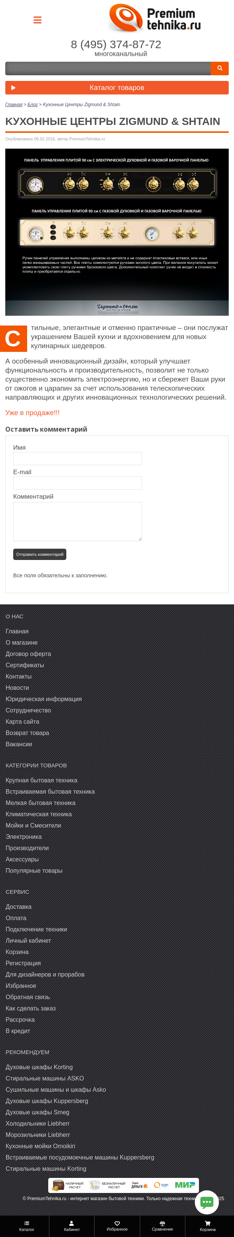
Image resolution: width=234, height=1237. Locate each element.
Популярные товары (34, 870)
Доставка (19, 907)
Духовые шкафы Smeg (37, 1112)
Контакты (19, 676)
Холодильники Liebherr (38, 1123)
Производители (27, 848)
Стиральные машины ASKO (45, 1078)
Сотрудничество (28, 710)
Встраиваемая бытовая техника (50, 791)
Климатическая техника (39, 814)
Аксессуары (22, 859)
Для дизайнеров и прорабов (45, 974)
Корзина (17, 952)
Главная (17, 631)
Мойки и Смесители (33, 825)
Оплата (16, 918)
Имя (23, 447)
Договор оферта (28, 654)
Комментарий (33, 496)
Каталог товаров (76, 88)
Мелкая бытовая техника (40, 803)
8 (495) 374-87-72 (116, 44)
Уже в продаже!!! (32, 413)
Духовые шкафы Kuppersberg (47, 1101)
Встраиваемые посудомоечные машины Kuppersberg (80, 1157)
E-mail (23, 472)
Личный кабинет (28, 940)
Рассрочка (20, 1019)
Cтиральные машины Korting (46, 1168)
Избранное (21, 986)
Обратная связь (28, 997)
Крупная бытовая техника (41, 780)
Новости (17, 688)
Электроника (24, 837)
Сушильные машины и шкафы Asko (56, 1089)
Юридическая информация (44, 699)
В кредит (18, 1031)
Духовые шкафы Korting (39, 1067)
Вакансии (19, 744)
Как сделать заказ (31, 1008)
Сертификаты (25, 665)
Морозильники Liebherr (38, 1135)
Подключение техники (36, 929)
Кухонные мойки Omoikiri (40, 1146)
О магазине (22, 642)
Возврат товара (27, 733)
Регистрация (23, 963)
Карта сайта (22, 721)
